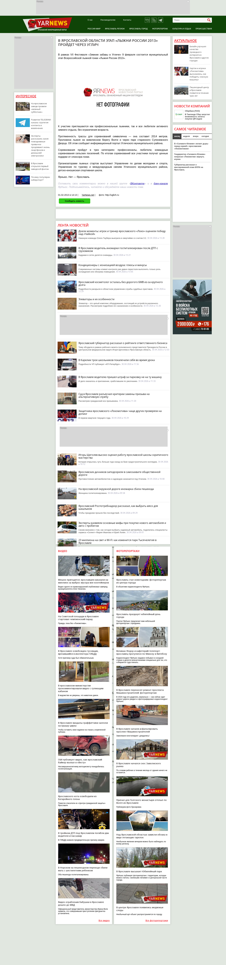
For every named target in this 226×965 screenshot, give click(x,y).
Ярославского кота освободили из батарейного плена (77, 798)
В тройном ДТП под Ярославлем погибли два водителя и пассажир (83, 834)
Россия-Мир (94, 28)
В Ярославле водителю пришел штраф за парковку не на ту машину (120, 377)
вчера (195, 136)
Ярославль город (138, 28)
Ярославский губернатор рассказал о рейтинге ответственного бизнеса (122, 343)
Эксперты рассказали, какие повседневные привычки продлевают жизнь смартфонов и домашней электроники (40, 145)
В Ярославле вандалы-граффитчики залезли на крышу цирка (83, 724)
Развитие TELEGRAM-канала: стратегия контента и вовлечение (41, 124)
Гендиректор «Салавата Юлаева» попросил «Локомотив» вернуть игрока (189, 156)
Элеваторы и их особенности (96, 299)
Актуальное (185, 40)
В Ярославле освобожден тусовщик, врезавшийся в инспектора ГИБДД (78, 652)
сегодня (205, 136)
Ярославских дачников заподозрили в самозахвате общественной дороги (119, 473)
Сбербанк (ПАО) (192, 111)
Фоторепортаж (160, 28)
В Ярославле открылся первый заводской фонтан (40, 166)
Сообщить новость (74, 201)
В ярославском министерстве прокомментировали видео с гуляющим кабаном (80, 688)
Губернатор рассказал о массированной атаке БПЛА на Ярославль (188, 167)
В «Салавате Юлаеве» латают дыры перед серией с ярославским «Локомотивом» (191, 146)
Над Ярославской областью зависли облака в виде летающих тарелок (141, 836)
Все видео (104, 920)
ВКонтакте (137, 183)
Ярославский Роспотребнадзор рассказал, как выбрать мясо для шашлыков (118, 507)
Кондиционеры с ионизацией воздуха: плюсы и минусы (112, 265)
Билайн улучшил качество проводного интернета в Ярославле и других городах (199, 53)
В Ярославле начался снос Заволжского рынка (138, 765)
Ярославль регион (115, 28)
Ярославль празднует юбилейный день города (138, 615)
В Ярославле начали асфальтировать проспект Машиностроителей (137, 730)
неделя (186, 136)
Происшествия (204, 28)
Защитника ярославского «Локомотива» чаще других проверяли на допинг (120, 412)
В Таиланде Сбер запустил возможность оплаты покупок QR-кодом (197, 116)
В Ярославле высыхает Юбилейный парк (139, 871)
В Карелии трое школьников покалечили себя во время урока (116, 360)
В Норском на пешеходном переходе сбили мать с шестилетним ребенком (82, 869)
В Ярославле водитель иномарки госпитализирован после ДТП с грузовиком (118, 249)
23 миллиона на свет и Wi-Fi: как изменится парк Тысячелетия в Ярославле (117, 541)
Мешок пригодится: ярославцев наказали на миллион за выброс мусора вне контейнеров (83, 581)
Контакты (127, 20)
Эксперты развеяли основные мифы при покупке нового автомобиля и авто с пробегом (122, 524)
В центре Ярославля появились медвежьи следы (139, 909)
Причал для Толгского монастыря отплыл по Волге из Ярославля (141, 801)
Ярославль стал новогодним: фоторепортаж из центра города (141, 581)
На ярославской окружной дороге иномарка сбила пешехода (116, 489)
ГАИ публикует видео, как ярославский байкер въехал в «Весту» (80, 761)
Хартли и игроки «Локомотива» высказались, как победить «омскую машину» (199, 74)
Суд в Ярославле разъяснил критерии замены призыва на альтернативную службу (114, 395)
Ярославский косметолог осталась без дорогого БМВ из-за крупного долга (120, 283)
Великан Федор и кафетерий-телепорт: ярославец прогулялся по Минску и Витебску (141, 652)
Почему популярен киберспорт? (40, 178)
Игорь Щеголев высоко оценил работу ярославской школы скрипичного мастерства (123, 456)
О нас (90, 20)
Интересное (26, 96)
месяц (177, 136)
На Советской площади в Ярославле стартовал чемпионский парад (78, 618)
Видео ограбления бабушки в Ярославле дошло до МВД (81, 903)
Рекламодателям (107, 20)
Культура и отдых (181, 28)
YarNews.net (88, 195)
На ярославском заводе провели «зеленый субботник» (39, 107)
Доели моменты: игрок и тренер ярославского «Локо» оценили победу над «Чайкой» (122, 232)
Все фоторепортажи (156, 920)
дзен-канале (161, 183)
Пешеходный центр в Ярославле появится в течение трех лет (199, 91)
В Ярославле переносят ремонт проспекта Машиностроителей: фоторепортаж (140, 691)
